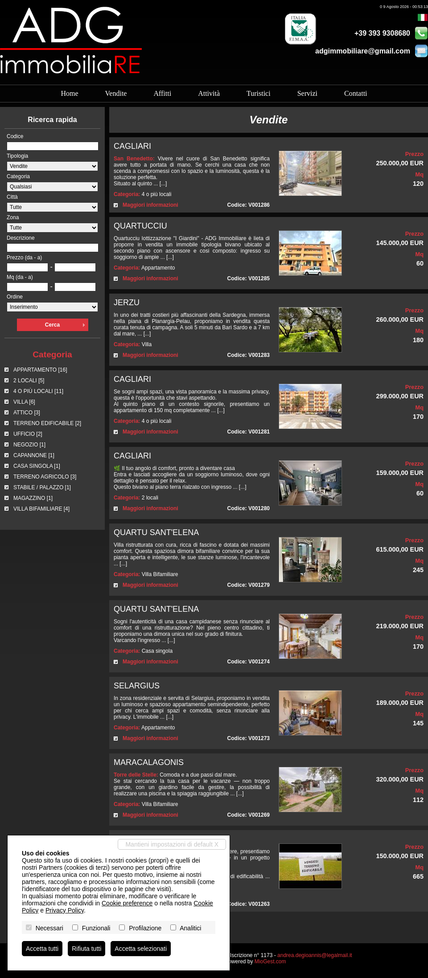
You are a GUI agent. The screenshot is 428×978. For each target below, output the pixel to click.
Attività (209, 93)
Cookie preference (127, 903)
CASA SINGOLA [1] (36, 466)
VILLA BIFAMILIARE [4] (41, 509)
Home (69, 93)
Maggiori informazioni (150, 205)
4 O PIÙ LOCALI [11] (38, 391)
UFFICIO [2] (27, 434)
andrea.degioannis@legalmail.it (314, 955)
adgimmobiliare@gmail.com (362, 51)
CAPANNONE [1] (33, 455)
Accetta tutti (42, 948)
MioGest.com (270, 961)
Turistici (259, 93)
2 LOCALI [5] (28, 380)
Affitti (162, 93)
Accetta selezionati (141, 948)
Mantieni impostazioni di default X (171, 844)
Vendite (116, 93)
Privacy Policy (64, 910)
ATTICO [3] (26, 412)
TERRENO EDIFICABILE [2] (47, 423)
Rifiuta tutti (86, 948)
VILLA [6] (24, 402)
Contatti (355, 93)
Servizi (307, 93)
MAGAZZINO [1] (33, 498)
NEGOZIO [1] (29, 445)
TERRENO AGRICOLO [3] (44, 477)
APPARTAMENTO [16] (40, 370)
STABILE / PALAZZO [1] (42, 487)
